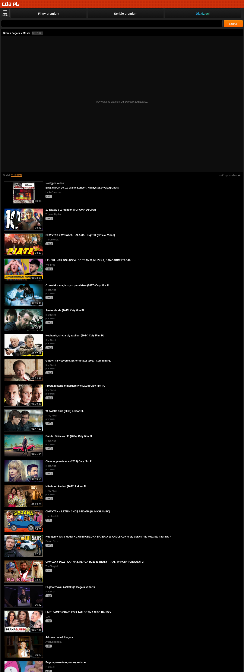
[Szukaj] (112, 23)
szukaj (233, 23)
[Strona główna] (10, 4)
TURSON (16, 175)
